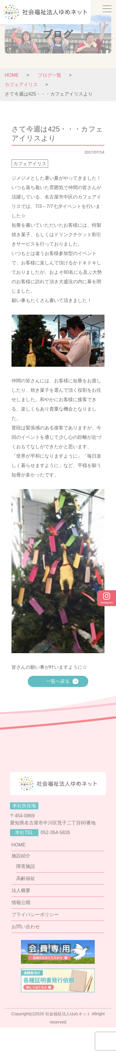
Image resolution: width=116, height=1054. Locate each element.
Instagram (106, 598)
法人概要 (21, 911)
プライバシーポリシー (35, 935)
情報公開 (21, 923)
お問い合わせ (26, 947)
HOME (12, 75)
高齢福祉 (25, 899)
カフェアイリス (29, 163)
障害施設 (25, 887)
